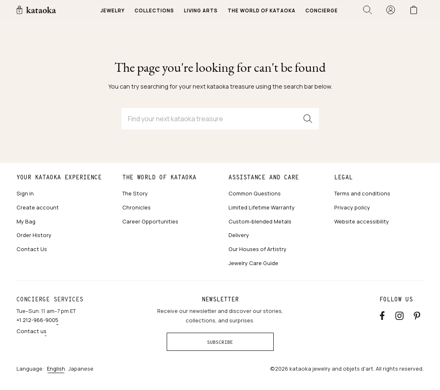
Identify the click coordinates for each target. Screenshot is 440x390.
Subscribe (220, 342)
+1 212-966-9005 (37, 320)
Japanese (80, 368)
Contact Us (31, 249)
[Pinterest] (417, 314)
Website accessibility (361, 221)
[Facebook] (382, 314)
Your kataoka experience (59, 177)
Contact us (31, 331)
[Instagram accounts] (399, 314)
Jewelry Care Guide (253, 263)
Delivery (238, 235)
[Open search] (367, 10)
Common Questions (254, 193)
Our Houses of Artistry (257, 249)
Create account (37, 207)
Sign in (25, 193)
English (56, 368)
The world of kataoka (159, 177)
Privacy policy (352, 207)
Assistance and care (263, 177)
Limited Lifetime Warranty (261, 207)
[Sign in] (390, 10)
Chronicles (136, 207)
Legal (343, 177)
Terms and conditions (362, 193)
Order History (33, 235)
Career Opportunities (150, 221)
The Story (135, 193)
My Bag (25, 221)
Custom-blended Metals (259, 221)
